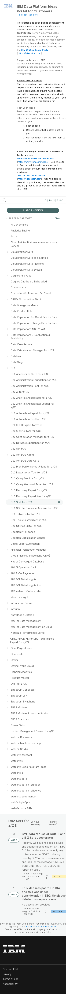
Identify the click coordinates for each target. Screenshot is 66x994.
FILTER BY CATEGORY (19, 218)
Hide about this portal (28, 14)
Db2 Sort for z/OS (32, 912)
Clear (57, 218)
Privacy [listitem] (7, 974)
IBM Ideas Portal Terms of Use (41, 926)
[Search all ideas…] (21, 200)
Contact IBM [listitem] (10, 969)
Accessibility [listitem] (10, 983)
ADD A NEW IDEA (33, 210)
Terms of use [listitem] (11, 978)
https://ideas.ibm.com (29, 53)
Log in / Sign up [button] (53, 199)
